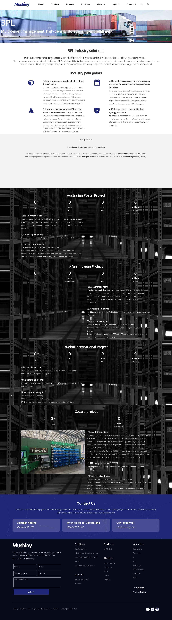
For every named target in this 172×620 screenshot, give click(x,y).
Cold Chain (137, 574)
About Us (101, 4)
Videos (106, 575)
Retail (135, 578)
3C (134, 557)
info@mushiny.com (125, 527)
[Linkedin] (157, 609)
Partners (78, 583)
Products (70, 4)
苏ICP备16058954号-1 (69, 609)
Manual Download (81, 579)
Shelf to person (80, 549)
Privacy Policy (139, 592)
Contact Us (131, 4)
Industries (85, 4)
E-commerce (137, 549)
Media (106, 571)
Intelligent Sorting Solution (84, 565)
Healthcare (137, 565)
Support (116, 4)
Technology (108, 567)
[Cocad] (53, 452)
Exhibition (107, 579)
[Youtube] (152, 609)
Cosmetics (137, 553)
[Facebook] (148, 609)
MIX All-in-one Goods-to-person (86, 553)
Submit (31, 592)
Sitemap (56, 609)
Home (40, 4)
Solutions (55, 4)
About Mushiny (109, 563)
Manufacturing (138, 569)
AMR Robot (108, 549)
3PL (134, 561)
